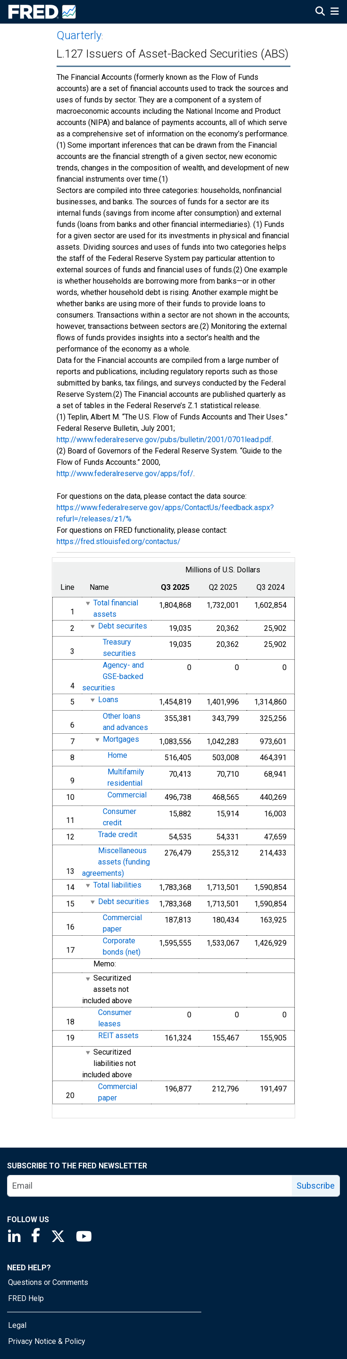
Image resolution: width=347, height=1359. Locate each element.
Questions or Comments (48, 1282)
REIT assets (118, 1036)
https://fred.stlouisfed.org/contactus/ (119, 541)
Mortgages (121, 739)
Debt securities (123, 901)
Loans (108, 699)
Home (117, 755)
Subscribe (316, 1186)
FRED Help (26, 1298)
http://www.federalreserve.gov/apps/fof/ (125, 473)
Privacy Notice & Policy (46, 1341)
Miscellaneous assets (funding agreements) (116, 862)
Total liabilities (117, 885)
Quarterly (79, 35)
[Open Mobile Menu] (334, 12)
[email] (150, 1185)
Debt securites (122, 625)
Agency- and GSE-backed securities (113, 676)
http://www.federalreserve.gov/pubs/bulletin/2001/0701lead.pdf (164, 439)
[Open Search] (320, 12)
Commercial (127, 794)
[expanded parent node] (87, 603)
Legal (17, 1325)
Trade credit (117, 834)
